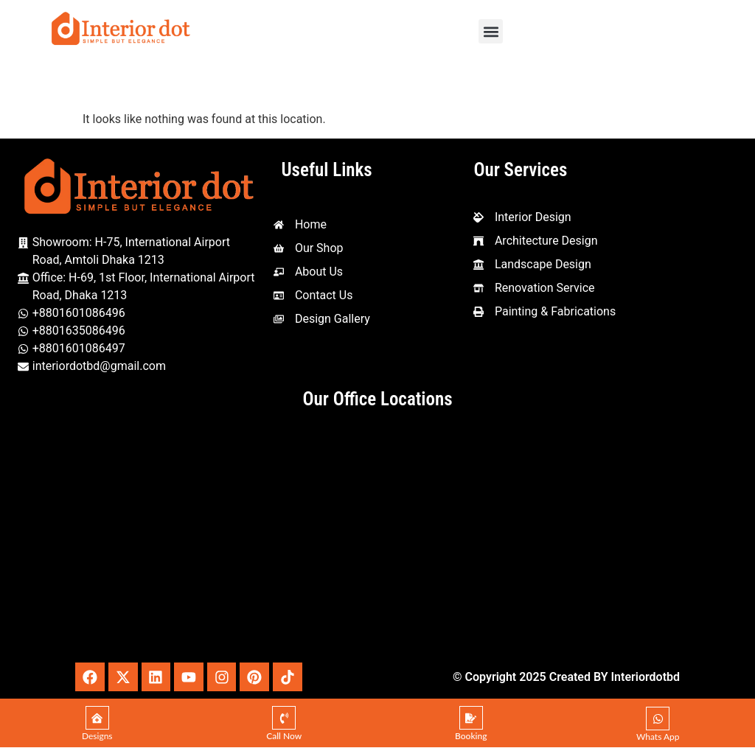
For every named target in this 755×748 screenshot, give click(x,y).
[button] (491, 31)
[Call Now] (284, 718)
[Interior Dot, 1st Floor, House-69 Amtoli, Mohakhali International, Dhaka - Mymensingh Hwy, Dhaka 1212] (377, 539)
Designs (97, 736)
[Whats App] (657, 719)
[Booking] (471, 718)
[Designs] (97, 718)
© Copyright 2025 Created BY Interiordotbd (566, 677)
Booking (471, 736)
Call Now (284, 736)
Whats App (658, 737)
